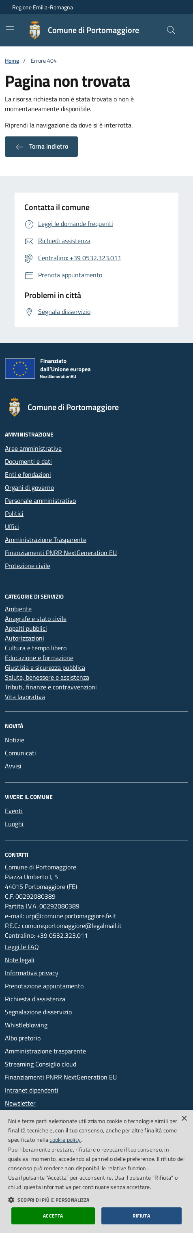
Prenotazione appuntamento (44, 986)
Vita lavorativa (25, 697)
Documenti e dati (28, 461)
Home (12, 60)
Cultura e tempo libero (35, 648)
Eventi (14, 811)
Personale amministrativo (40, 500)
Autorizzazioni (24, 638)
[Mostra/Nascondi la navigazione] (10, 29)
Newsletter (20, 1103)
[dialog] (96, 1171)
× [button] (184, 1119)
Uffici (12, 526)
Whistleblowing (26, 1025)
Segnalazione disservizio (38, 1012)
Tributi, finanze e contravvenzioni (51, 687)
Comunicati (20, 753)
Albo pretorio (23, 1038)
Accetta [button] (53, 1216)
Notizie (14, 740)
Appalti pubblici (26, 628)
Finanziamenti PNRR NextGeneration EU (61, 552)
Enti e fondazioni (28, 474)
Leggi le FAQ (22, 947)
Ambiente (18, 609)
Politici (14, 513)
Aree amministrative (33, 448)
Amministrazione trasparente (45, 1051)
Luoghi (14, 824)
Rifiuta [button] (141, 1216)
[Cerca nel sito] (171, 30)
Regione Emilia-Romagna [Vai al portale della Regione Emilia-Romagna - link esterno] (42, 7)
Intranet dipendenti (31, 1090)
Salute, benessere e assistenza (47, 677)
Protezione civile (27, 565)
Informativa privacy (31, 973)
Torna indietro (41, 146)
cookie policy (65, 1139)
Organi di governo (29, 487)
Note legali (19, 960)
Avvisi (13, 766)
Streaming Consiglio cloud (40, 1064)
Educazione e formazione (39, 658)
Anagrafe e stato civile (35, 618)
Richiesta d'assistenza (35, 999)
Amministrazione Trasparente (45, 539)
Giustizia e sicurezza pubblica (45, 667)
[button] (96, 1200)
